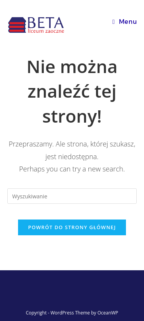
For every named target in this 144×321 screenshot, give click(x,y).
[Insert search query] (72, 196)
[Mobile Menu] (125, 21)
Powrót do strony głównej (72, 227)
